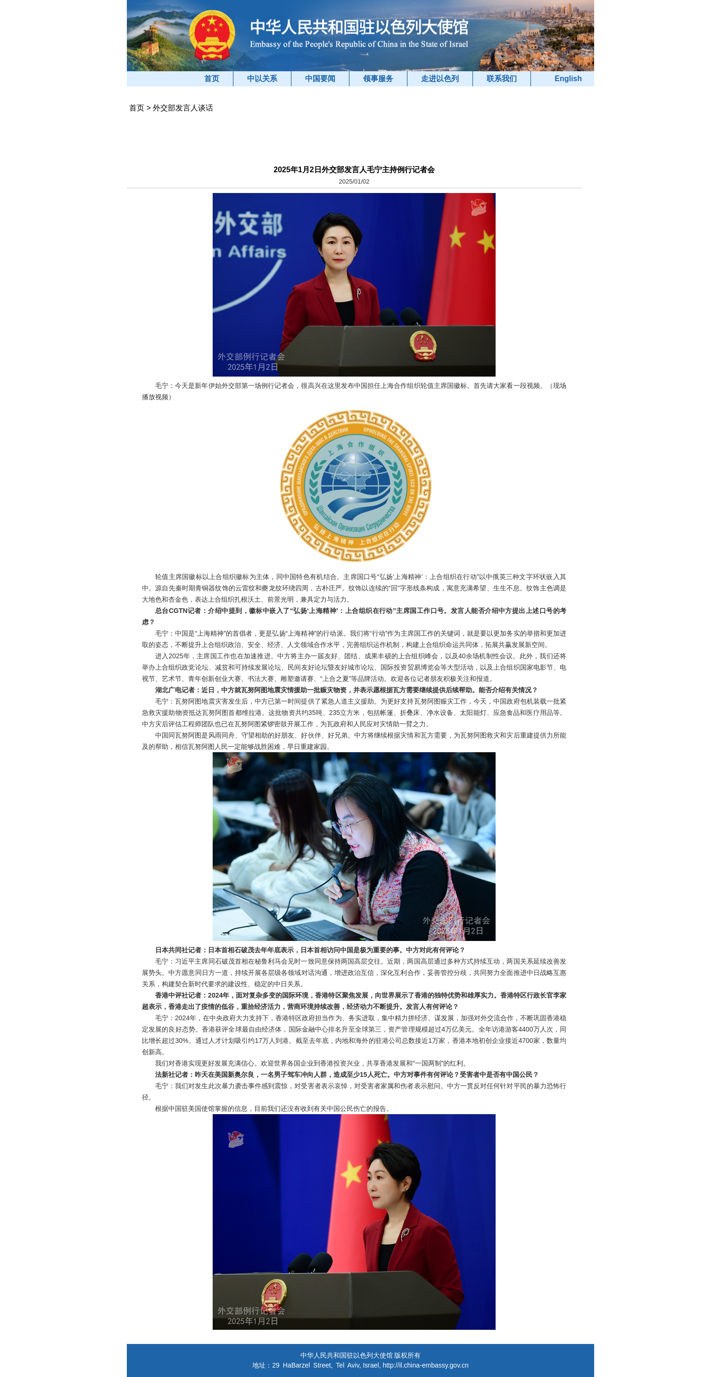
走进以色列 (440, 79)
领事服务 (378, 79)
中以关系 (262, 79)
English (568, 79)
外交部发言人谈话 (183, 108)
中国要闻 (320, 79)
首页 (211, 79)
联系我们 (502, 79)
